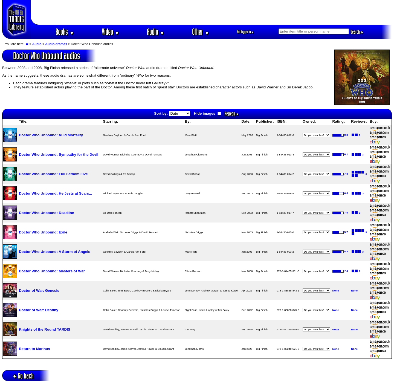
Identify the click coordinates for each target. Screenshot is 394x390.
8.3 (346, 134)
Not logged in (245, 31)
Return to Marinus (34, 349)
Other (201, 31)
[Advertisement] (211, 12)
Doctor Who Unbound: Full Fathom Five (53, 174)
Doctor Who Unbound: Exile (43, 232)
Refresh (231, 114)
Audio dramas (56, 44)
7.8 (346, 173)
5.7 (346, 231)
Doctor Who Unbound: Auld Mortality (51, 135)
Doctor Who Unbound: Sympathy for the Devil (58, 154)
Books (65, 31)
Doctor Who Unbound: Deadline (46, 213)
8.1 (346, 154)
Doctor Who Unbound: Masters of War (52, 271)
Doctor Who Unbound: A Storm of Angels (54, 252)
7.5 (346, 212)
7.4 (346, 270)
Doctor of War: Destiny (38, 310)
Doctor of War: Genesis (39, 290)
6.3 (346, 193)
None (335, 290)
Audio (156, 31)
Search (356, 32)
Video (111, 31)
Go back (23, 375)
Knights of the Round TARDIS (44, 329)
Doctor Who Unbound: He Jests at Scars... (55, 193)
